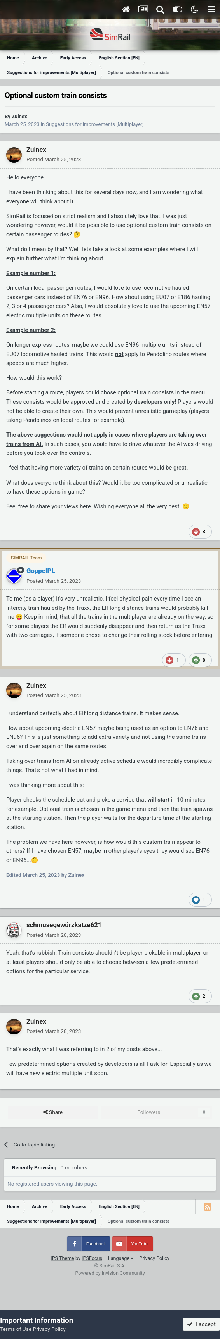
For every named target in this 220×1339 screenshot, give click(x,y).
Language (120, 1258)
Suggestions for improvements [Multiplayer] (95, 124)
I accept (201, 1324)
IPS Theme (62, 1258)
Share (53, 1112)
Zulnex (19, 116)
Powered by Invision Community (110, 1273)
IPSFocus (92, 1258)
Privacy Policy (154, 1258)
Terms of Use (15, 1329)
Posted (53, 159)
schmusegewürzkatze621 (63, 925)
